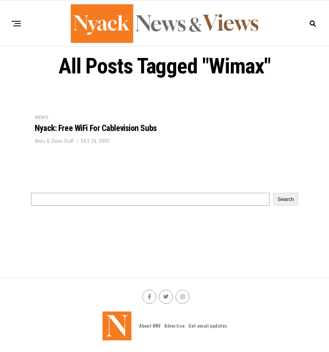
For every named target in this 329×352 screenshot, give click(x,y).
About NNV (149, 325)
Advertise (174, 325)
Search (286, 199)
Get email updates (207, 325)
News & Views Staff (54, 140)
